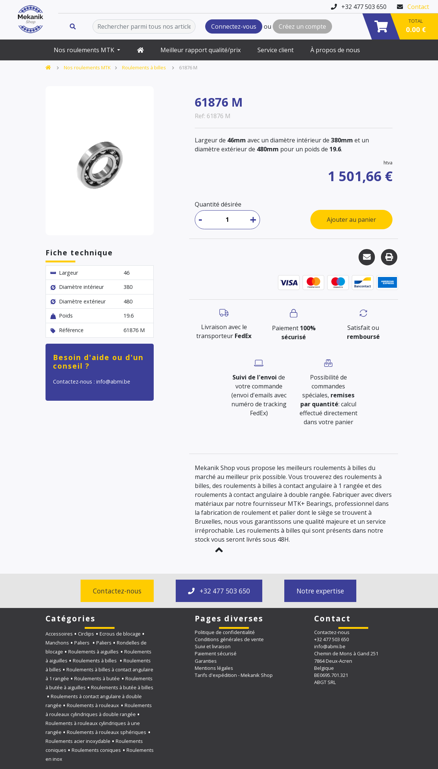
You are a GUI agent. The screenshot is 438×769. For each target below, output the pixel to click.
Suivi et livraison (213, 646)
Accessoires (59, 633)
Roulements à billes (144, 67)
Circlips (86, 633)
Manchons (57, 642)
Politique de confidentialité (225, 632)
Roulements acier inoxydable (78, 741)
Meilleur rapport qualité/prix (200, 50)
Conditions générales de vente (229, 639)
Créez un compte (302, 26)
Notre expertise (320, 590)
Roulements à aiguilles (93, 651)
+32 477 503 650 (219, 590)
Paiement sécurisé (216, 653)
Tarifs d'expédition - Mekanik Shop (234, 675)
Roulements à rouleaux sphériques (106, 732)
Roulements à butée (97, 678)
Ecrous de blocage (120, 633)
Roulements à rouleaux (93, 705)
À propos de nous (335, 50)
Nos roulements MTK (85, 50)
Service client (275, 50)
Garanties (206, 661)
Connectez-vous (233, 26)
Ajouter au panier (351, 219)
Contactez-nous (117, 590)
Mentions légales (214, 668)
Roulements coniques (96, 750)
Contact (418, 7)
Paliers (82, 642)
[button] (219, 550)
